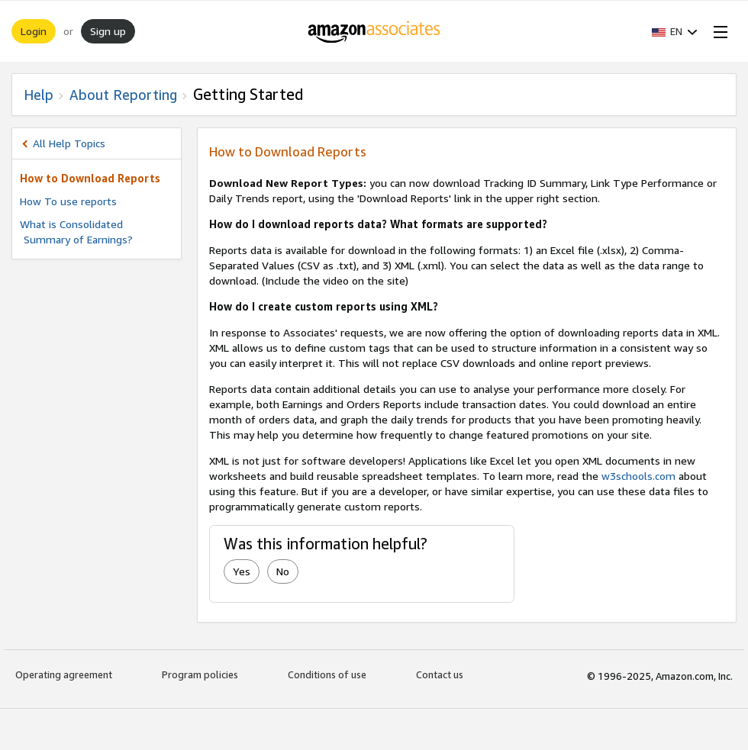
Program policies (200, 674)
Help (38, 94)
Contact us (439, 674)
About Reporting (123, 94)
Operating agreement (63, 674)
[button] (674, 31)
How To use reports (68, 201)
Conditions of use (327, 674)
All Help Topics (69, 143)
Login (34, 30)
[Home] (374, 31)
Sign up (108, 30)
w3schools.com (638, 475)
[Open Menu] (717, 31)
